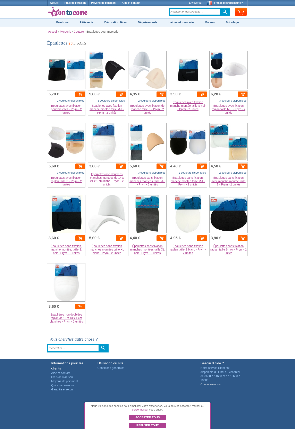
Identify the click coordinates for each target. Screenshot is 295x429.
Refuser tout (147, 425)
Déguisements (148, 22)
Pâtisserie (86, 22)
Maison (210, 22)
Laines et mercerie (181, 22)
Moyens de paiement (103, 2)
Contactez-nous (210, 384)
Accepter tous (147, 417)
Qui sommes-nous (63, 385)
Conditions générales (111, 368)
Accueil (54, 2)
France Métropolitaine (225, 2)
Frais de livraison (75, 2)
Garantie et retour (62, 389)
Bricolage (232, 22)
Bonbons (62, 22)
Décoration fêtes (115, 22)
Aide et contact (131, 2)
